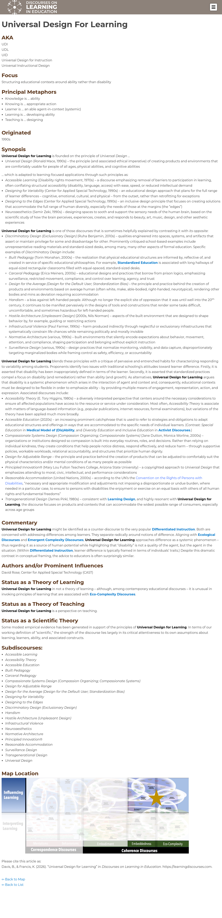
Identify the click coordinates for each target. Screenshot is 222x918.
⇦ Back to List (13, 885)
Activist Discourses (174, 430)
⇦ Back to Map (13, 879)
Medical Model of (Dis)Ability (50, 430)
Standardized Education (138, 263)
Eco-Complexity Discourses (112, 594)
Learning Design (121, 499)
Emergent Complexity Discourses (56, 540)
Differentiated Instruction (173, 529)
